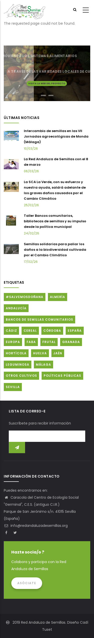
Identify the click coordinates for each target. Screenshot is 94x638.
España (75, 330)
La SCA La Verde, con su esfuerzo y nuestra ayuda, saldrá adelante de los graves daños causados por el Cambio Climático (55, 190)
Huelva (40, 353)
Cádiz (11, 330)
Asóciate (26, 583)
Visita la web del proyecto (46, 83)
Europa (13, 342)
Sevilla (13, 387)
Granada (71, 342)
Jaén (57, 353)
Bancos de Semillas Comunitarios (39, 319)
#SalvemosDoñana (24, 297)
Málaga (43, 364)
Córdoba (52, 330)
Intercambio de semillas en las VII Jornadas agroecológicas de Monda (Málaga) (56, 136)
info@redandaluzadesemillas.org (36, 525)
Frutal (49, 342)
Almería (57, 297)
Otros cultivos (21, 375)
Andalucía (16, 308)
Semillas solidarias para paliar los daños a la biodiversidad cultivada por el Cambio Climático (55, 250)
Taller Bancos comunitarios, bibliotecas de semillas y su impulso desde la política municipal (55, 221)
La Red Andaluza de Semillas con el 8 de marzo (56, 162)
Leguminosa (17, 364)
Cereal (30, 330)
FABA (31, 342)
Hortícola (16, 353)
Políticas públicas (62, 375)
